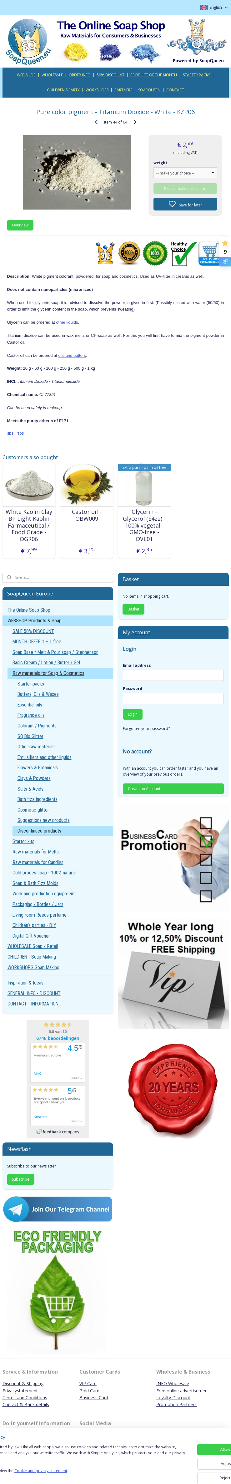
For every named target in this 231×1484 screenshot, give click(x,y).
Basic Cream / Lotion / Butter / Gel (46, 663)
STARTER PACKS (196, 75)
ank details (38, 1404)
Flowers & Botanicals (38, 768)
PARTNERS (123, 90)
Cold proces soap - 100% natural (44, 873)
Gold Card (89, 1391)
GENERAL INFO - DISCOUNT (34, 993)
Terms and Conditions (25, 1397)
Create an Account (144, 788)
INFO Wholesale (172, 1383)
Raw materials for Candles (38, 862)
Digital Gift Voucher (31, 936)
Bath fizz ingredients (38, 799)
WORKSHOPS (97, 90)
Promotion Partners (176, 1404)
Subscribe (20, 1179)
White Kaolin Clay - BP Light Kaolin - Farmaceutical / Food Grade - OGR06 (29, 525)
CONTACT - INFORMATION (33, 1004)
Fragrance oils (31, 715)
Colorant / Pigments (37, 726)
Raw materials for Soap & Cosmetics (48, 673)
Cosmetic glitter (33, 810)
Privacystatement (20, 1391)
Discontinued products (39, 831)
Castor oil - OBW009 (86, 515)
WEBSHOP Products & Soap (35, 621)
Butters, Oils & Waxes (38, 694)
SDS (10, 433)
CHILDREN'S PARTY (63, 90)
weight (160, 162)
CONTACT (175, 90)
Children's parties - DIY (34, 925)
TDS (20, 433)
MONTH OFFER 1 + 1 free (37, 642)
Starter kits (23, 841)
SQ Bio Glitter (30, 736)
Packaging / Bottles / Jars (38, 904)
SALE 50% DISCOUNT (33, 631)
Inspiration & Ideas (25, 983)
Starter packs (31, 684)
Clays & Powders (34, 778)
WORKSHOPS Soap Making (33, 967)
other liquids (67, 322)
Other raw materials (37, 747)
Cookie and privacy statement (89, 1473)
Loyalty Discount (173, 1397)
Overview (20, 225)
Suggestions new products (44, 820)
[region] (74, 1462)
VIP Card (88, 1383)
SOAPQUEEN (149, 90)
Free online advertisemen (182, 1391)
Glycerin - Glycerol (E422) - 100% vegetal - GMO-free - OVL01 (144, 525)
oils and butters (72, 355)
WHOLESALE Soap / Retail (33, 946)
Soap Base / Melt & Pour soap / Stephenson (55, 652)
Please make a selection (185, 188)
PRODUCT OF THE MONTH (153, 75)
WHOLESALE (52, 75)
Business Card (93, 1397)
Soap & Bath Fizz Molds (35, 883)
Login (133, 714)
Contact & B (15, 1404)
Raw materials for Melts (36, 852)
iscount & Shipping (24, 1383)
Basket (133, 609)
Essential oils (30, 705)
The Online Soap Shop (29, 610)
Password (132, 688)
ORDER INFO (80, 75)
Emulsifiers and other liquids (45, 757)
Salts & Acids (30, 789)
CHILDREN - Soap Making (32, 957)
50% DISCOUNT (110, 75)
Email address (137, 665)
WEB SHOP (26, 75)
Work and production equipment (44, 894)
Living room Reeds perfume (40, 915)
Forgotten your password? (146, 728)
